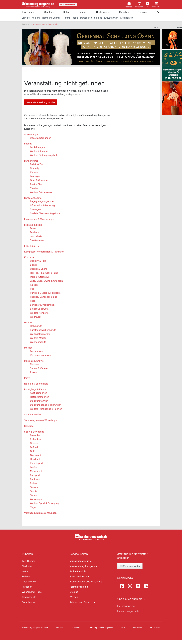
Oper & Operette (39, 180)
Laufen (33, 467)
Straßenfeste (37, 240)
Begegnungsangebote (42, 201)
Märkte (28, 322)
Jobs (75, 17)
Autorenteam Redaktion (82, 602)
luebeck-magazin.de (128, 611)
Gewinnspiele (29, 597)
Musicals (34, 364)
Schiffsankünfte (32, 414)
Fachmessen (36, 351)
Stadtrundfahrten (39, 400)
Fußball (34, 447)
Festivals (34, 232)
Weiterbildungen (39, 151)
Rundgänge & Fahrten (35, 389)
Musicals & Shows (33, 360)
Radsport (35, 475)
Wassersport (36, 499)
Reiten (33, 483)
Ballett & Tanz (37, 164)
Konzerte (29, 257)
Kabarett (34, 172)
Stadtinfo (49, 12)
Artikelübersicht (78, 571)
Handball (35, 459)
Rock (32, 300)
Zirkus (33, 372)
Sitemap (74, 591)
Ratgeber (124, 12)
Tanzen (34, 487)
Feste (33, 228)
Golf (32, 451)
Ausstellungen (31, 134)
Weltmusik (35, 316)
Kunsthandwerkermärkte (43, 330)
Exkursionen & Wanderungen (39, 219)
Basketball (35, 435)
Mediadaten (126, 17)
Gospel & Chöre (38, 268)
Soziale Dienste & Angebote (45, 213)
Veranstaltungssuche (81, 561)
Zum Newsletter (130, 566)
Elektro (34, 264)
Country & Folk (38, 260)
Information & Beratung (42, 205)
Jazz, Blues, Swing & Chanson (46, 280)
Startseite (26, 24)
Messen (28, 347)
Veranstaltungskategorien (83, 566)
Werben (74, 597)
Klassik (34, 284)
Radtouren (35, 479)
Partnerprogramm (79, 586)
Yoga (33, 507)
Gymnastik (35, 455)
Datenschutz (76, 628)
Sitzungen (35, 209)
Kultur (66, 12)
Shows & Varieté (39, 368)
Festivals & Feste (33, 224)
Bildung (28, 143)
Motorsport (36, 471)
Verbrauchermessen (40, 355)
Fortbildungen (37, 147)
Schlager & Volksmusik (42, 304)
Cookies (155, 628)
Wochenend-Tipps (31, 591)
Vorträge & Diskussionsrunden (40, 512)
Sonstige (28, 426)
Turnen (33, 495)
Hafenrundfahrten (39, 396)
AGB (123, 628)
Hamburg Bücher (51, 17)
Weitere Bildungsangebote (44, 155)
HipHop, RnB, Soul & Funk (44, 272)
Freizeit (83, 12)
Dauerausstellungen (40, 137)
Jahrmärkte (36, 236)
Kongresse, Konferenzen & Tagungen (44, 251)
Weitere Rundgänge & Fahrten (46, 408)
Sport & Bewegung (34, 431)
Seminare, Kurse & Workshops (40, 420)
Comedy (34, 168)
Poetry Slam (36, 184)
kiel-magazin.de (126, 606)
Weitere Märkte (38, 338)
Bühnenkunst (31, 160)
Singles (98, 17)
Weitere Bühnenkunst (41, 192)
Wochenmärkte (38, 342)
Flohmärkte (36, 326)
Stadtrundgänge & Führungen (45, 404)
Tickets (66, 17)
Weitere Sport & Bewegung (44, 503)
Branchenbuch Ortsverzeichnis (86, 581)
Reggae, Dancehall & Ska (43, 296)
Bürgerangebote (32, 197)
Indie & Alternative (40, 276)
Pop (32, 288)
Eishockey (35, 439)
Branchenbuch (29, 602)
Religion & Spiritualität (36, 383)
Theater (34, 188)
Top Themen (28, 12)
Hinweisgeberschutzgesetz (101, 628)
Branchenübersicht (79, 576)
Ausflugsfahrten (38, 392)
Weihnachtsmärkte (40, 334)
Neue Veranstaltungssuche (41, 102)
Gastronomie (103, 12)
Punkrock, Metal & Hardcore (45, 292)
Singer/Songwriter (39, 308)
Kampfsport (36, 463)
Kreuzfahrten (111, 17)
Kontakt (59, 628)
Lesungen (35, 176)
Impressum (137, 628)
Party (27, 378)
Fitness (33, 443)
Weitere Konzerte (39, 312)
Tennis (33, 491)
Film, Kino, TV (31, 245)
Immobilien (86, 17)
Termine (142, 12)
